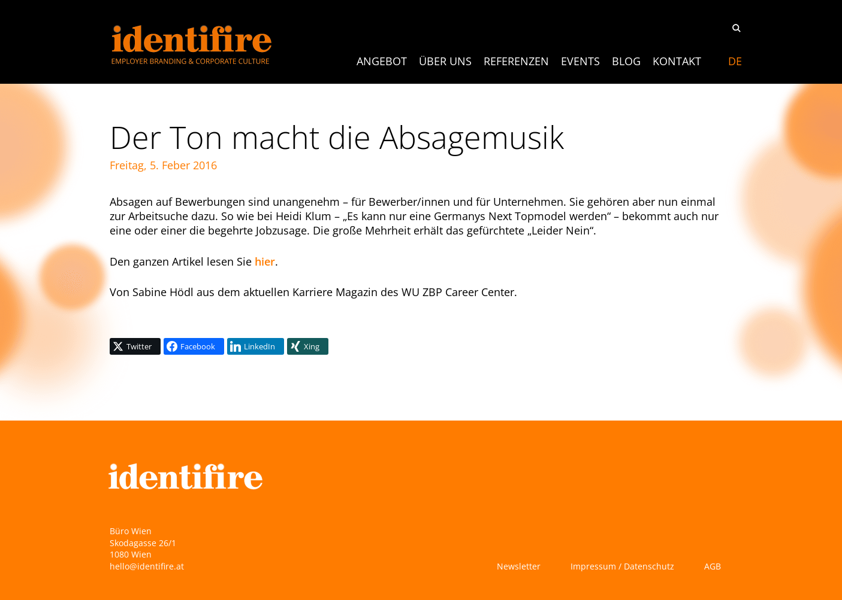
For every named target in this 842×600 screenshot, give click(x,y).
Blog (626, 61)
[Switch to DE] (735, 61)
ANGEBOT (382, 61)
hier (265, 261)
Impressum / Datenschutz (622, 566)
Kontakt (677, 61)
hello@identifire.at (147, 566)
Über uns (445, 61)
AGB (712, 566)
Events (580, 61)
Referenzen (516, 61)
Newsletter (519, 566)
